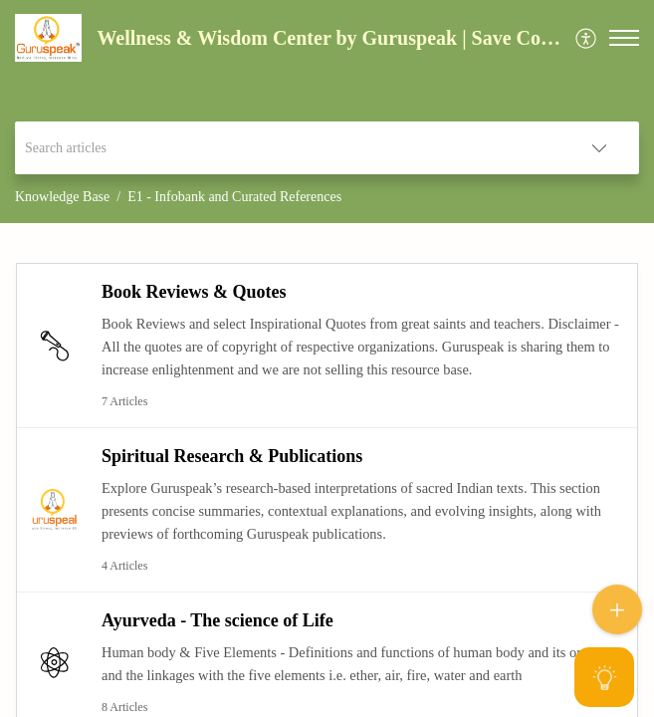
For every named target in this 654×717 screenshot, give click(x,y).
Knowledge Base (62, 196)
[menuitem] (586, 38)
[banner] (327, 111)
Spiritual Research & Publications (232, 456)
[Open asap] (614, 677)
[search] (287, 147)
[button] (586, 38)
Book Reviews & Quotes (194, 292)
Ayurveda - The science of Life (217, 620)
